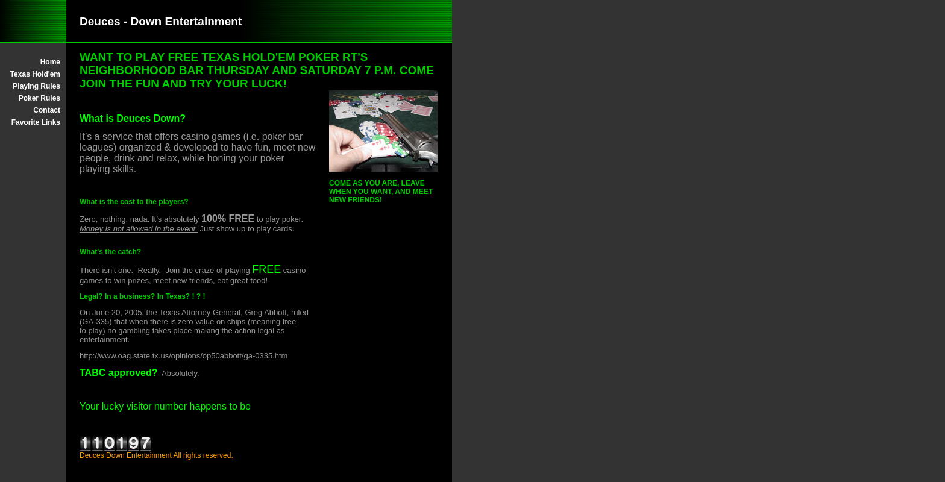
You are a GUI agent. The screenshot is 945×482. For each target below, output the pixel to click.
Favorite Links (35, 122)
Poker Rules (39, 98)
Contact (46, 110)
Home (50, 62)
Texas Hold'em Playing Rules (35, 80)
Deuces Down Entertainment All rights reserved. (156, 455)
